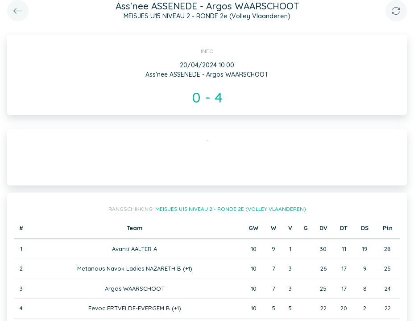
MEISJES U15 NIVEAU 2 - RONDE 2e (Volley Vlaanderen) (230, 209)
